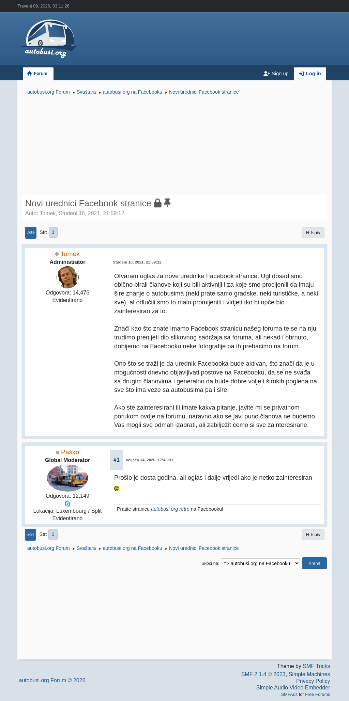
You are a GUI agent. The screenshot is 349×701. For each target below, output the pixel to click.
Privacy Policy (313, 681)
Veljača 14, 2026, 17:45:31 (149, 460)
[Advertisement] (174, 145)
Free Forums (317, 694)
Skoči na (209, 563)
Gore (30, 534)
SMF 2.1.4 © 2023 (263, 674)
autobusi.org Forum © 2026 (52, 680)
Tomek (70, 253)
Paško (70, 452)
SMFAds (289, 694)
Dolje (31, 232)
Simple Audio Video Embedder (293, 687)
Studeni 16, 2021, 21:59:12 (137, 262)
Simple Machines (309, 674)
